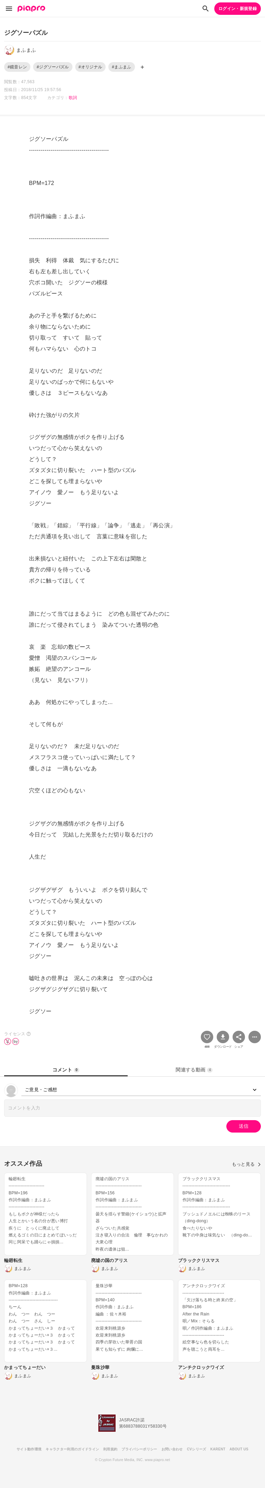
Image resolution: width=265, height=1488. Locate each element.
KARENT (218, 1449)
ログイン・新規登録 (237, 8)
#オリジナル (90, 67)
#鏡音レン (17, 67)
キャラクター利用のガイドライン (72, 1449)
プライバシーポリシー (139, 1449)
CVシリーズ (196, 1449)
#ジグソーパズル (53, 67)
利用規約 (110, 1449)
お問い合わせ (172, 1449)
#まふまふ (121, 67)
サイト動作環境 (29, 1449)
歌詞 (73, 97)
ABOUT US (238, 1449)
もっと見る (246, 1164)
